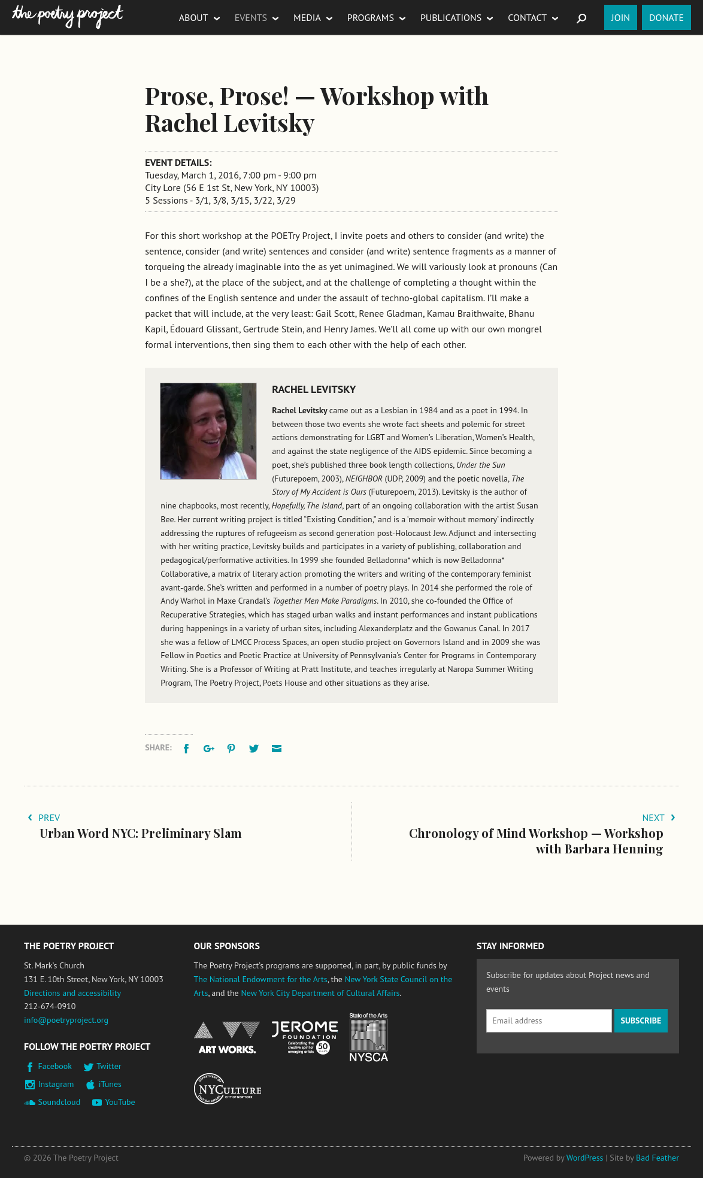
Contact (527, 17)
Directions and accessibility (72, 993)
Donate (666, 17)
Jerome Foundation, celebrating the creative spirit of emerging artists (305, 1038)
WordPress (585, 1157)
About (193, 17)
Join (620, 17)
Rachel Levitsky (314, 389)
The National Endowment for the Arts (261, 979)
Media (307, 17)
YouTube (120, 1102)
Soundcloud (59, 1102)
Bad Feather (657, 1157)
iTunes (110, 1084)
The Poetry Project (67, 17)
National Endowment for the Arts (227, 1037)
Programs (370, 17)
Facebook (55, 1066)
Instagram (56, 1084)
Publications (450, 17)
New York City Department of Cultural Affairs (320, 993)
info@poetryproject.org (66, 1020)
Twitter (108, 1066)
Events (251, 17)
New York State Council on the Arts (369, 1037)
